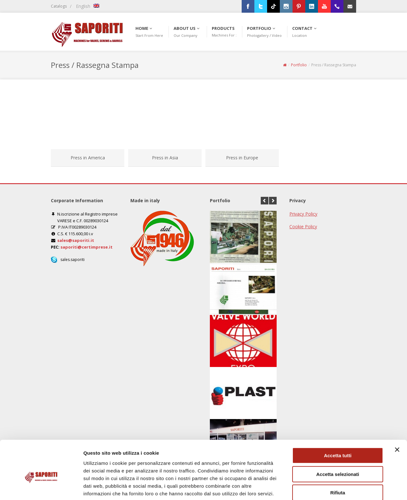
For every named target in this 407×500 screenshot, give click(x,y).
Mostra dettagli (334, 487)
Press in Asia (165, 158)
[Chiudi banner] (397, 416)
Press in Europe (242, 158)
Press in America (88, 158)
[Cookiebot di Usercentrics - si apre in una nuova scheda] (41, 487)
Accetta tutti (338, 422)
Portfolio (299, 65)
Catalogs (59, 6)
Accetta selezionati (337, 441)
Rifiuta (337, 459)
